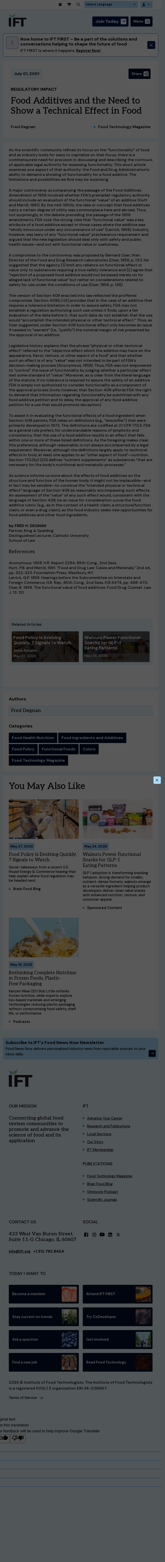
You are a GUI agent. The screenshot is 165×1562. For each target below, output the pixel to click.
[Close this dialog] (157, 780)
